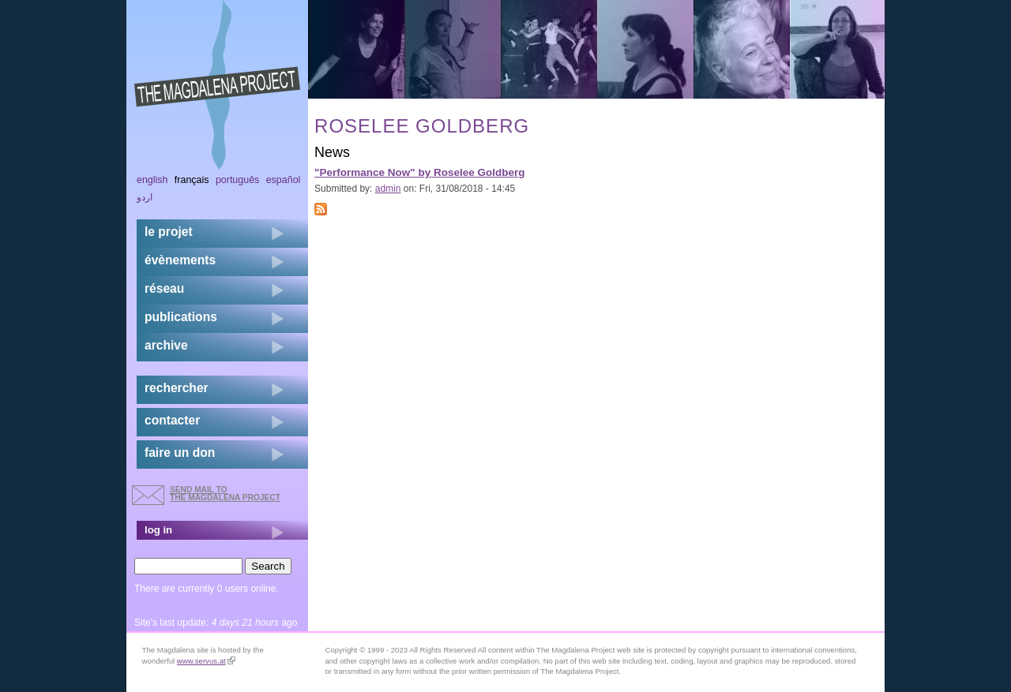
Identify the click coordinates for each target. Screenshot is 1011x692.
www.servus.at (206, 660)
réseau (164, 288)
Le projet (169, 231)
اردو (144, 197)
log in (158, 530)
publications (181, 317)
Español (283, 179)
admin (388, 188)
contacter (172, 420)
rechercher (177, 388)
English (152, 179)
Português (237, 179)
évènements (180, 260)
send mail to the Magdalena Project (225, 493)
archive (166, 345)
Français (192, 179)
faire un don (180, 452)
